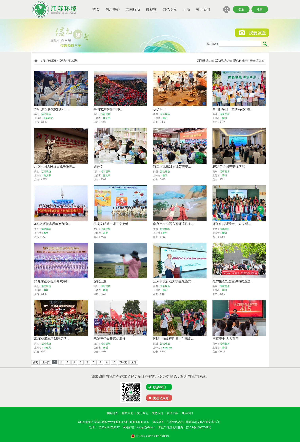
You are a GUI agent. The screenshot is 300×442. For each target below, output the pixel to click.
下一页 (123, 362)
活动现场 (220, 60)
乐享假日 (159, 109)
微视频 (151, 9)
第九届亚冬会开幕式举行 (51, 281)
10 (113, 362)
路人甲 (106, 118)
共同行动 (133, 9)
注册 (259, 9)
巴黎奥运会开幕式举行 (109, 338)
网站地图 (112, 413)
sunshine (48, 118)
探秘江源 (100, 281)
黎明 (165, 118)
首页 (96, 9)
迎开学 (98, 166)
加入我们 (187, 413)
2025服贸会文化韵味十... (51, 109)
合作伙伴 (172, 413)
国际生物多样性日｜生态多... (173, 338)
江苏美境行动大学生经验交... (173, 281)
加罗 (105, 232)
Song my (167, 347)
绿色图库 (170, 9)
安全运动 (255, 60)
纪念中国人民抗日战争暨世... (54, 166)
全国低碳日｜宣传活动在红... (232, 109)
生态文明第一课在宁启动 (111, 224)
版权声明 (127, 413)
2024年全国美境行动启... (230, 166)
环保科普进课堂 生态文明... (231, 224)
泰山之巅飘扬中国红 (108, 109)
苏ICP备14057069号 (198, 427)
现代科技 (238, 60)
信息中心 (113, 9)
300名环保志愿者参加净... (52, 224)
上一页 (46, 362)
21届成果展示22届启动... (51, 338)
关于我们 (203, 9)
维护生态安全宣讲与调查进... (232, 281)
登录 (241, 9)
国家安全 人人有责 (225, 338)
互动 (186, 9)
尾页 (133, 362)
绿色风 (47, 347)
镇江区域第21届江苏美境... (172, 166)
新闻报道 (202, 60)
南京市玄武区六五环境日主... (173, 224)
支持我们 (157, 413)
